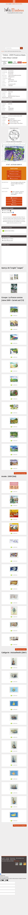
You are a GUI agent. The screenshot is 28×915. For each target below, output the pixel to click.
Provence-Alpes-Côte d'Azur (16, 123)
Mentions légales (5, 859)
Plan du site (12, 859)
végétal (15, 120)
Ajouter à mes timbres (9, 230)
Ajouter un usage (14, 173)
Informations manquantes (14, 176)
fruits (10, 120)
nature (19, 120)
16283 (9, 3)
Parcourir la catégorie (20, 825)
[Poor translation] (6, 880)
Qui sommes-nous (20, 858)
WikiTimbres (16, 861)
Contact (7, 858)
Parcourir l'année (21, 649)
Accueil (2, 51)
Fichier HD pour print (7, 240)
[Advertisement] (14, 29)
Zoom (14, 202)
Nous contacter (14, 178)
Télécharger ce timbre (7, 238)
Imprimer (14, 204)
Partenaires (12, 858)
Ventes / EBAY (6, 210)
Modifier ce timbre (14, 171)
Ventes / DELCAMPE (8, 212)
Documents (14, 198)
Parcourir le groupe (20, 473)
